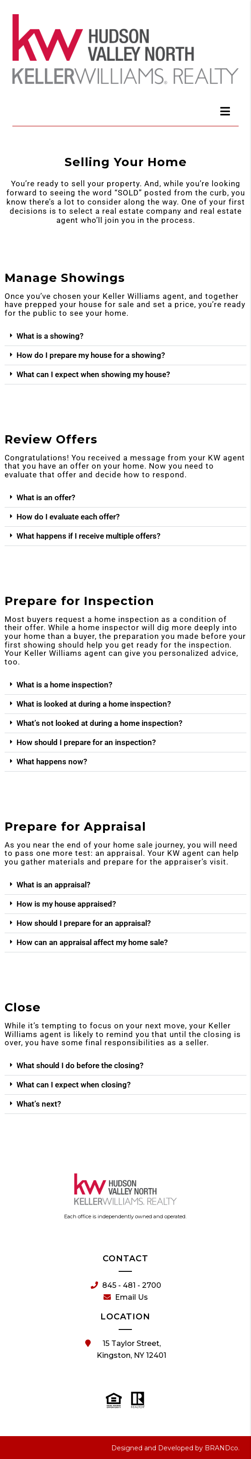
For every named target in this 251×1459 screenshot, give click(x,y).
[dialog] (225, 111)
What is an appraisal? (53, 884)
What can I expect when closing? (73, 1084)
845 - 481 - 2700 (126, 1285)
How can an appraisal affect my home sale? (92, 942)
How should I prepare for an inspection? (86, 742)
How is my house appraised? (66, 903)
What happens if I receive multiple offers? (88, 535)
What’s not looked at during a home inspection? (99, 723)
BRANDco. (222, 1448)
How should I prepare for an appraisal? (83, 923)
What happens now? (51, 761)
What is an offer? (45, 497)
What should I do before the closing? (79, 1065)
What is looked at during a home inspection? (93, 703)
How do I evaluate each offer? (68, 516)
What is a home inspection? (64, 684)
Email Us (126, 1297)
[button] (125, 336)
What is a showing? (49, 335)
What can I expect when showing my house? (93, 374)
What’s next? (38, 1103)
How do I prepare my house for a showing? (90, 355)
